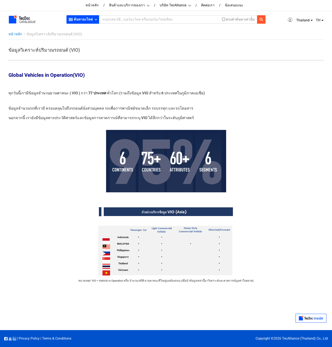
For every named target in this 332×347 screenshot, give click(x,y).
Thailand (303, 20)
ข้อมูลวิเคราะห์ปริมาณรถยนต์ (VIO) (54, 34)
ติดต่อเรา (207, 5)
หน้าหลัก (92, 5)
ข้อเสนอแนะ (234, 5)
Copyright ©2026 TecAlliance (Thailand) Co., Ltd (292, 338)
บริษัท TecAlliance (175, 5)
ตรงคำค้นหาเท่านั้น (240, 19)
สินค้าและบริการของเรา (129, 5)
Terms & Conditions (56, 338)
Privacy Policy (29, 338)
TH (318, 20)
